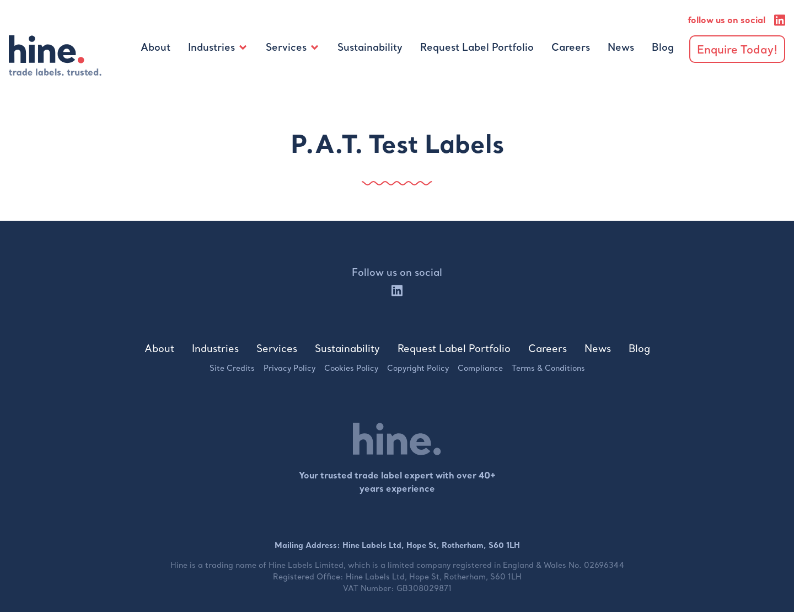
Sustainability (370, 47)
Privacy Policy (289, 368)
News (621, 47)
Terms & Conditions (548, 368)
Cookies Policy (351, 368)
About (155, 47)
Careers (570, 47)
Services (286, 47)
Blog (663, 47)
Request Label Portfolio (477, 47)
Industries (211, 47)
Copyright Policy (418, 368)
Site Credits (232, 368)
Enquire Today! (737, 49)
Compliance (480, 368)
